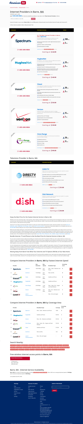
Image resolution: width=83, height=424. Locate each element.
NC (40, 410)
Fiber (40, 233)
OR (43, 411)
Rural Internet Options (45, 414)
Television (47, 233)
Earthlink (42, 398)
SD (47, 411)
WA (45, 413)
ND (42, 410)
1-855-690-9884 (62, 2)
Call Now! (39, 2)
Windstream (42, 389)
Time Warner (43, 396)
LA (47, 407)
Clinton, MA (45, 345)
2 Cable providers (36, 372)
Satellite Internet (31, 386)
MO (45, 409)
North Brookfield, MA (36, 347)
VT (43, 413)
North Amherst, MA (27, 347)
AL (40, 405)
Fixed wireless (62, 233)
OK (42, 411)
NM (48, 410)
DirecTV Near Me (32, 398)
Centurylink (30, 394)
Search (33, 18)
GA (40, 406)
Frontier (41, 394)
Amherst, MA (13, 345)
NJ (46, 410)
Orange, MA (43, 347)
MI (42, 409)
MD (50, 407)
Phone (43, 233)
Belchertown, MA (32, 345)
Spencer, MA (21, 349)
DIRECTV (45, 169)
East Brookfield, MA (52, 345)
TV (40, 388)
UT (41, 413)
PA (45, 411)
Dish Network (47, 194)
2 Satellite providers (43, 372)
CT (47, 405)
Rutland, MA (56, 347)
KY (46, 407)
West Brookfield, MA (39, 349)
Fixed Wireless (43, 399)
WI (46, 413)
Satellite (53, 233)
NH (45, 410)
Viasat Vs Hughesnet (44, 416)
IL (42, 407)
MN (44, 409)
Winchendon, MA (47, 349)
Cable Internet (31, 391)
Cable (38, 233)
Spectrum (43, 36)
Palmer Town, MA (50, 347)
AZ (43, 405)
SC (46, 411)
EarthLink (12, 226)
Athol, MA (18, 345)
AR (41, 405)
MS (47, 409)
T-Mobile (42, 391)
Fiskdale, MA (59, 345)
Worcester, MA (54, 349)
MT (49, 409)
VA (42, 413)
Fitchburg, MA (65, 345)
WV (48, 413)
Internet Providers (14, 7)
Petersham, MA (61, 349)
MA (48, 407)
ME (40, 409)
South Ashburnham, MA (64, 347)
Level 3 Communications (39, 226)
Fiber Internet (31, 389)
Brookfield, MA (39, 345)
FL (49, 405)
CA (44, 405)
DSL (50, 233)
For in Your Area (50, 2)
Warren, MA (32, 349)
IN (43, 407)
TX (50, 411)
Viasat (39, 84)
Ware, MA (27, 349)
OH (41, 411)
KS (45, 407)
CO (46, 405)
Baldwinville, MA (25, 345)
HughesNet (41, 59)
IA (40, 407)
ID (41, 407)
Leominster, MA (19, 347)
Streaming (30, 396)
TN (49, 411)
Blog (15, 386)
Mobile (68, 233)
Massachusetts (22, 7)
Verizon (40, 109)
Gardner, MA (13, 347)
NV (49, 410)
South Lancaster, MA (14, 349)
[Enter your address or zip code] (20, 19)
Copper (57, 233)
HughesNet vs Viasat (18, 389)
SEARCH (54, 390)
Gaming (15, 396)
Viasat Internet (17, 388)
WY (50, 413)
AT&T (15, 394)
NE (43, 410)
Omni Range (42, 134)
